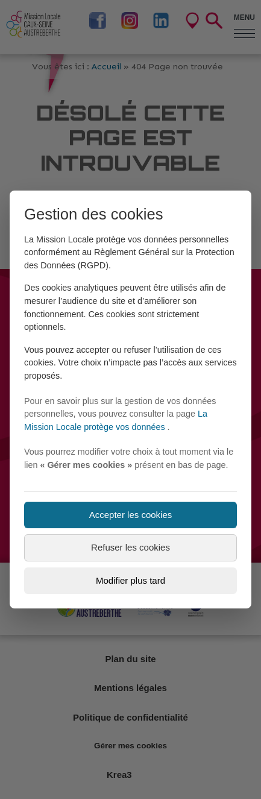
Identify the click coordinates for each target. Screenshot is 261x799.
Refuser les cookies (130, 547)
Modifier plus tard (130, 580)
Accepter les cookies (130, 515)
